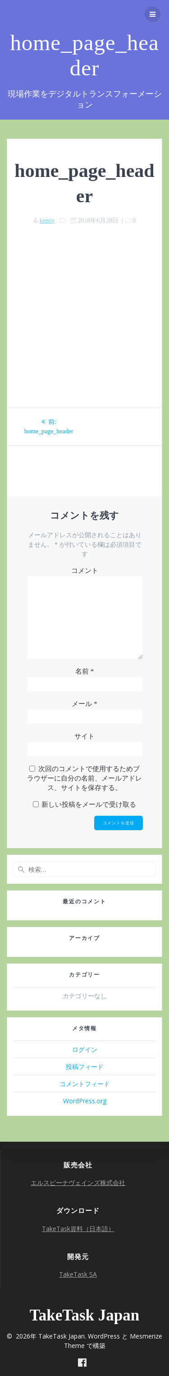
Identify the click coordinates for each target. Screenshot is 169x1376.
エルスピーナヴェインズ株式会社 (78, 1182)
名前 (84, 671)
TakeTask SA (78, 1274)
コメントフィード (84, 1083)
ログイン (84, 1049)
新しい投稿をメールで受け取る (88, 804)
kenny (47, 220)
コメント (84, 570)
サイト (84, 736)
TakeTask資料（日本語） (78, 1228)
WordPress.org (84, 1101)
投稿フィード (85, 1066)
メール (84, 703)
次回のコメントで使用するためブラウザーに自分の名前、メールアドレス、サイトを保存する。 (84, 778)
